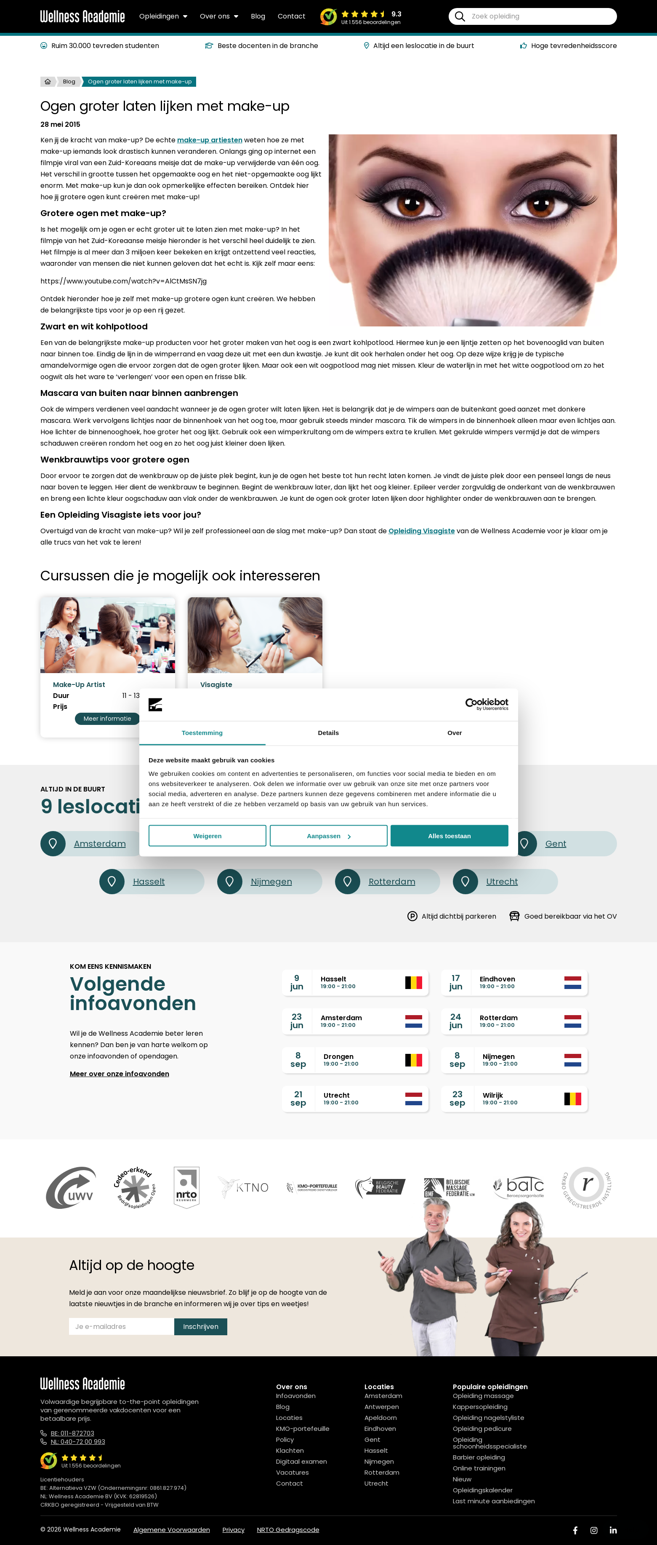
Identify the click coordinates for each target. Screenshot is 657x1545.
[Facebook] (575, 1530)
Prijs (60, 706)
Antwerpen (381, 1406)
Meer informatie (107, 718)
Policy (285, 1439)
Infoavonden (296, 1395)
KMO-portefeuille (303, 1428)
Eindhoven (380, 1428)
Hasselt (132, 881)
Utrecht (485, 881)
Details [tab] (328, 732)
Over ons (219, 16)
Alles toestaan (449, 835)
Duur (61, 695)
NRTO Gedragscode (288, 1529)
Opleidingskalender (483, 1490)
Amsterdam (83, 843)
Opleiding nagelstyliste (488, 1417)
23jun (296, 1021)
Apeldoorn (380, 1417)
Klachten (290, 1450)
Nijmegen (254, 881)
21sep (298, 1098)
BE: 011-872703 (72, 1433)
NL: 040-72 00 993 (78, 1441)
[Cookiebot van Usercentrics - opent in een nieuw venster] (471, 704)
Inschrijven (200, 1326)
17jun (456, 982)
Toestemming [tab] (202, 732)
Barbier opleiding (479, 1457)
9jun (296, 982)
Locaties (289, 1417)
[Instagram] (594, 1530)
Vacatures (292, 1472)
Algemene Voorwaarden (171, 1529)
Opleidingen (163, 16)
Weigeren (207, 835)
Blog (258, 16)
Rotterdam (375, 881)
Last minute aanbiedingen (494, 1501)
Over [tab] (454, 732)
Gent (539, 843)
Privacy (234, 1529)
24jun (456, 1021)
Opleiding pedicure (482, 1428)
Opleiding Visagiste (421, 531)
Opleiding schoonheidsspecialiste (490, 1443)
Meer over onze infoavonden (119, 1074)
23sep (457, 1098)
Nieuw (462, 1479)
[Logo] (82, 20)
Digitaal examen (301, 1461)
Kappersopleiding (480, 1406)
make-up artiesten (209, 140)
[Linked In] (613, 1530)
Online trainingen (479, 1468)
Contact (292, 16)
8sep (298, 1060)
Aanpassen (329, 835)
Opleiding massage (483, 1395)
